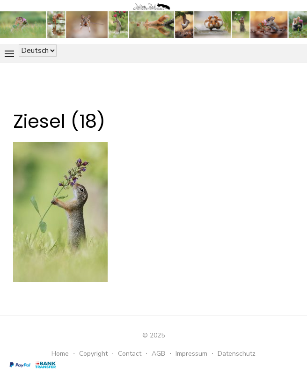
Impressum (191, 353)
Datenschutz (237, 353)
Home (60, 353)
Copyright (93, 353)
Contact (129, 353)
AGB (158, 353)
